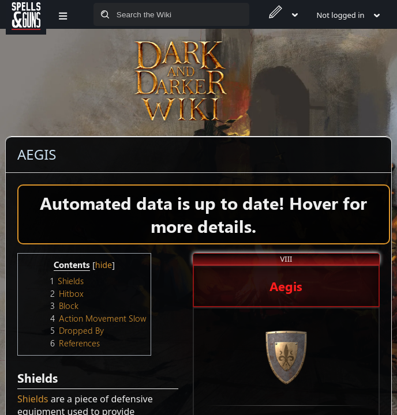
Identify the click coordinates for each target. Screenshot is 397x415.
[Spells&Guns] (26, 14)
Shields (32, 399)
